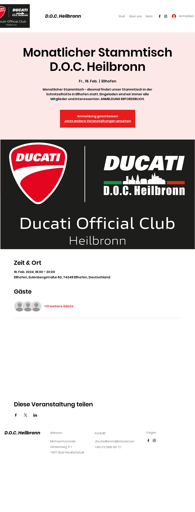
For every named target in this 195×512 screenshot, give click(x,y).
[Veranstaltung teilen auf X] (25, 415)
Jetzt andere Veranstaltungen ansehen (97, 121)
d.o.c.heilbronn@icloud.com (114, 441)
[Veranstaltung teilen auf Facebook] (16, 415)
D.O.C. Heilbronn (63, 16)
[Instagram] (166, 16)
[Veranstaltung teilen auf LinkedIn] (35, 415)
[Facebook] (160, 16)
